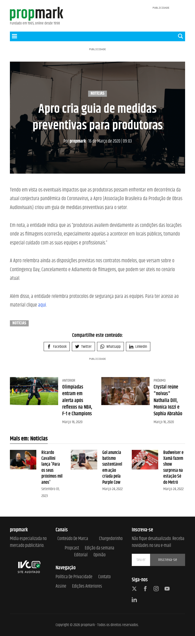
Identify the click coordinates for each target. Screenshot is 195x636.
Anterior (68, 380)
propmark (74, 141)
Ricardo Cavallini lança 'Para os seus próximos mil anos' (51, 467)
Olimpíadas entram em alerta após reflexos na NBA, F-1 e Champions (77, 400)
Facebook (57, 346)
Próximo (160, 380)
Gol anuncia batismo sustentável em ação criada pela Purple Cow (112, 467)
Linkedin (138, 346)
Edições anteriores (87, 586)
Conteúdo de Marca (72, 538)
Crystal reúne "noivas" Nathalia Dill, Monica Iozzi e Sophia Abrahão (168, 400)
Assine (61, 586)
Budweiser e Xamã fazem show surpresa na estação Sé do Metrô (173, 467)
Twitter (83, 346)
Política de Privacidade (74, 577)
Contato (104, 577)
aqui (42, 305)
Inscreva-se (167, 560)
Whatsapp (110, 346)
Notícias (97, 94)
